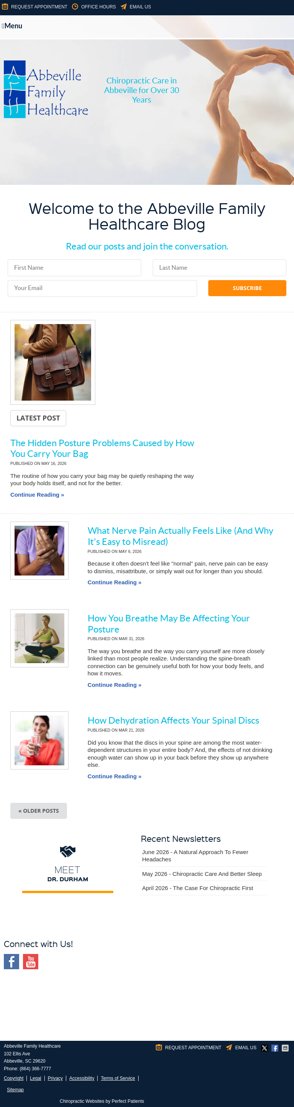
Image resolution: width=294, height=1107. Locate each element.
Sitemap (15, 1089)
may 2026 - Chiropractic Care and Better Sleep (202, 874)
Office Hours (93, 7)
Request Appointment (34, 7)
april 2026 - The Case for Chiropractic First (197, 888)
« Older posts (38, 810)
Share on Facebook (275, 1048)
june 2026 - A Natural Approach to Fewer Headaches (195, 856)
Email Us (135, 7)
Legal (35, 1078)
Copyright (13, 1078)
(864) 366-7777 (35, 1068)
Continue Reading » (37, 494)
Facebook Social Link (11, 961)
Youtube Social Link (30, 961)
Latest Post (38, 417)
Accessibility (81, 1078)
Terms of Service (118, 1078)
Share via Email (286, 1048)
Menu (12, 25)
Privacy (55, 1078)
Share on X (265, 1048)
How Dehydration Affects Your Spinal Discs (173, 720)
